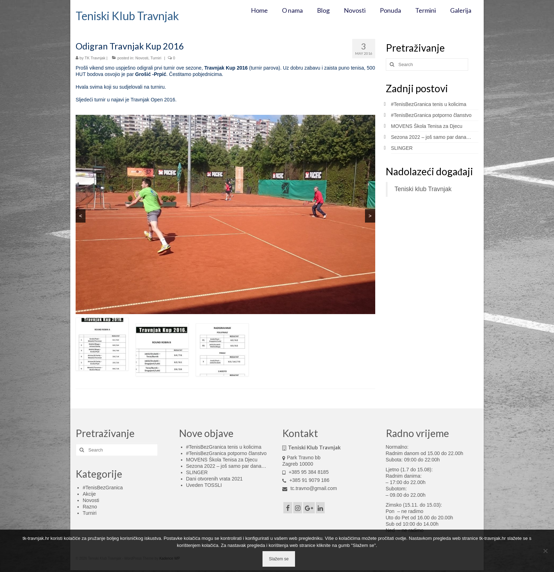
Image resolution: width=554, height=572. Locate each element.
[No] (545, 550)
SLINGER (402, 148)
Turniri (156, 58)
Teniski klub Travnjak (423, 189)
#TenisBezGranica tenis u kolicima (428, 104)
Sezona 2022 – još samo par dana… (431, 137)
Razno (90, 506)
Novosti (141, 58)
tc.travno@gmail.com (309, 488)
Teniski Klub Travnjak (127, 16)
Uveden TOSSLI (204, 485)
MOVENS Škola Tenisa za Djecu (426, 126)
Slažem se (279, 558)
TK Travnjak (95, 58)
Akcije (89, 494)
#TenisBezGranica (103, 487)
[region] (225, 214)
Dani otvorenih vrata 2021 (214, 479)
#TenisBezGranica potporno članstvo (431, 115)
